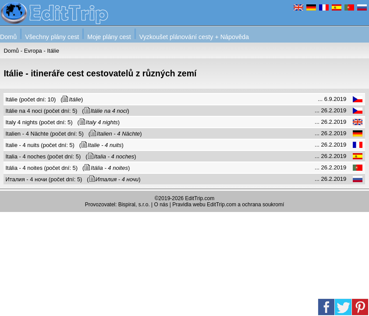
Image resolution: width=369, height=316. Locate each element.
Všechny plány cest (52, 36)
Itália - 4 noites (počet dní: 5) (41, 168)
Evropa (33, 50)
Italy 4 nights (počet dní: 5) (38, 122)
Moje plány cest (109, 36)
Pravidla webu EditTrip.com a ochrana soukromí (228, 204)
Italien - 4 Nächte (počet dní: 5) (44, 133)
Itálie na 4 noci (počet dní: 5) (41, 111)
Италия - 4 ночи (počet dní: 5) (43, 179)
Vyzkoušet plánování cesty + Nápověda (194, 36)
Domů (8, 36)
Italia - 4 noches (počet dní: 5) (43, 156)
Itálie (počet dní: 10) (30, 99)
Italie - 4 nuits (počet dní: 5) (40, 145)
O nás (161, 204)
